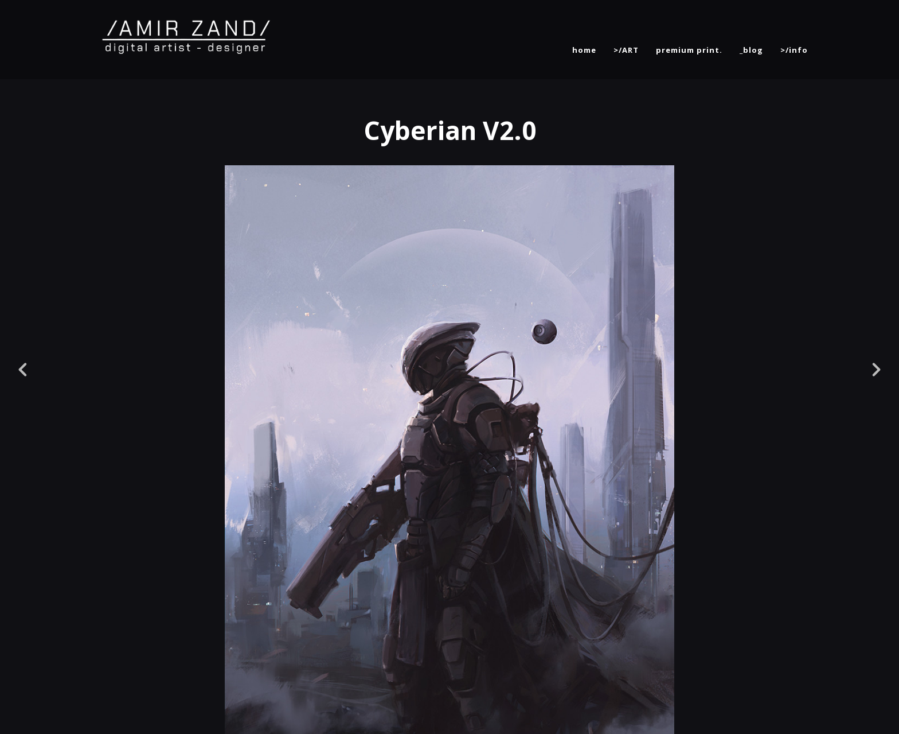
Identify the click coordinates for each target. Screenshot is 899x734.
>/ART (626, 50)
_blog (751, 50)
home (584, 50)
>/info (794, 50)
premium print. (689, 50)
